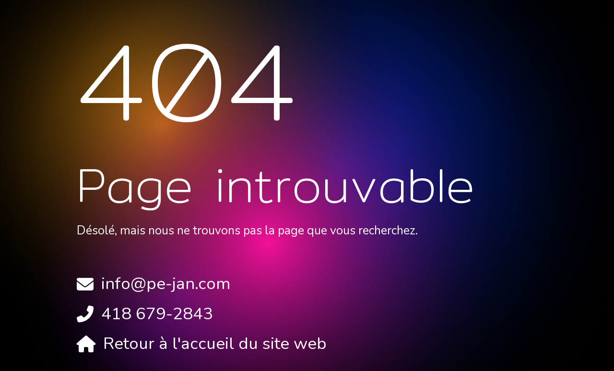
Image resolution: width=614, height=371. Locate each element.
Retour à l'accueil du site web (215, 343)
